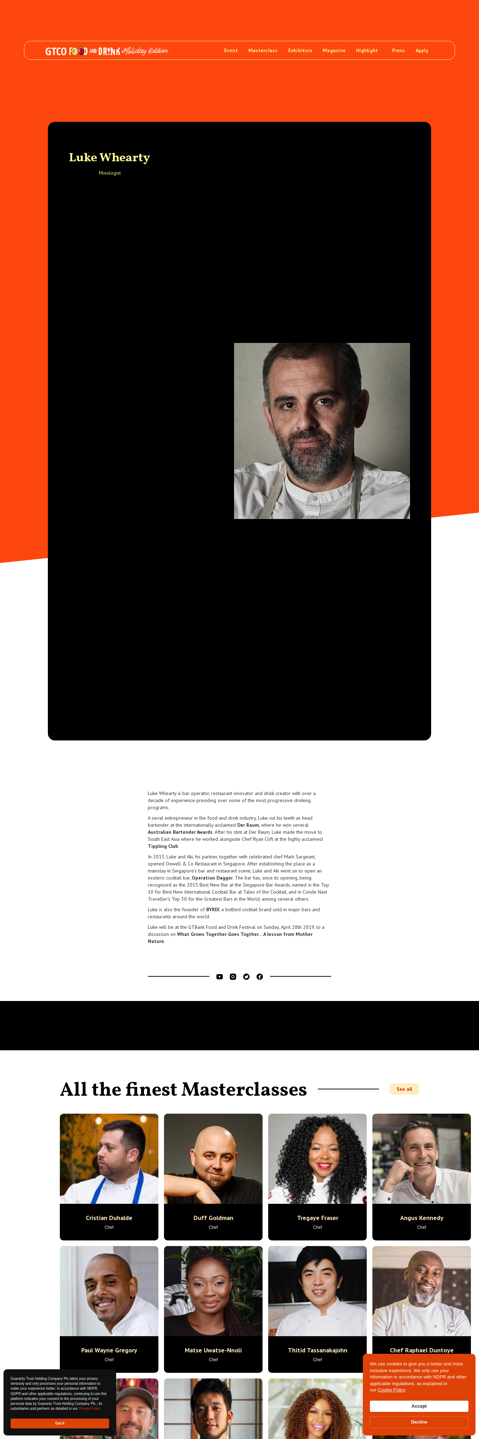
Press (398, 50)
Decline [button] (419, 1422)
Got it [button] (59, 1423)
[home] (107, 50)
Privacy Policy (89, 1408)
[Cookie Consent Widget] (419, 1394)
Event (231, 50)
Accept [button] (419, 1406)
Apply (422, 50)
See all (404, 1089)
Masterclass (263, 50)
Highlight (367, 50)
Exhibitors (300, 50)
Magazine (334, 50)
